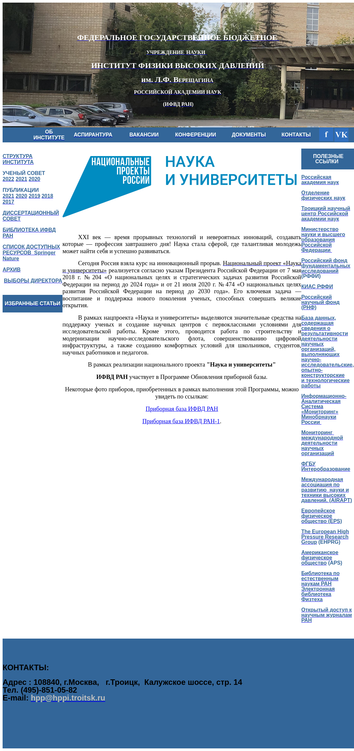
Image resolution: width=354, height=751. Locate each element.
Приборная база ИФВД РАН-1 (181, 421)
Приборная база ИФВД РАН (182, 408)
